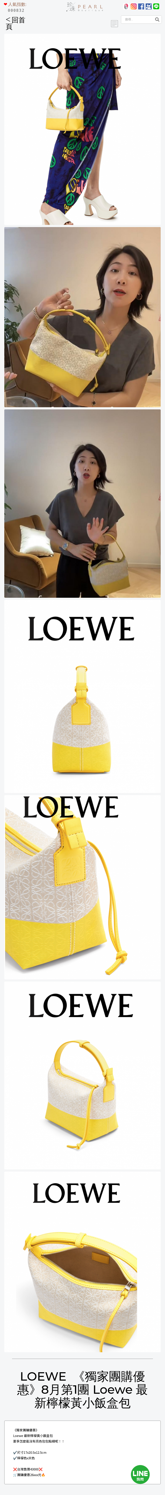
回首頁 (15, 23)
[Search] (136, 19)
